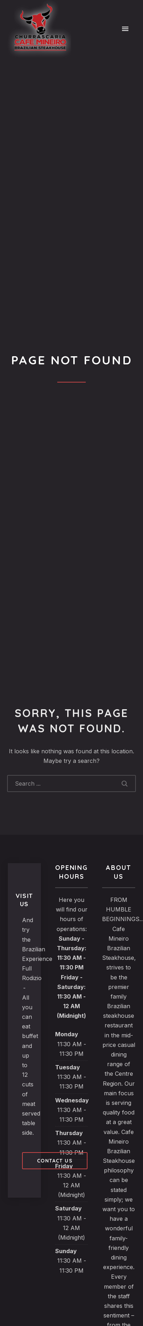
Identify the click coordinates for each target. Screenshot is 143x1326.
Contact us (55, 1160)
